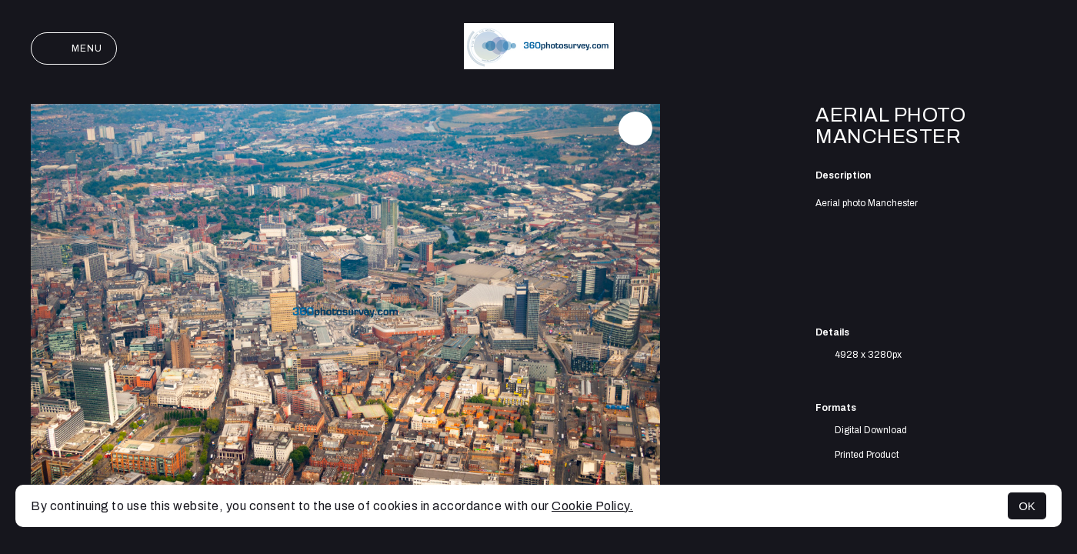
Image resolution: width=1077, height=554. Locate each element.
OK (1027, 505)
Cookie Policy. (592, 505)
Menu (73, 48)
